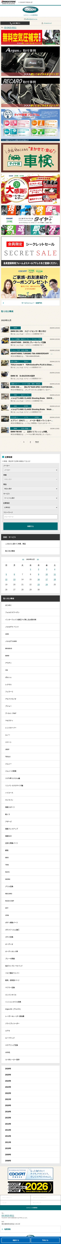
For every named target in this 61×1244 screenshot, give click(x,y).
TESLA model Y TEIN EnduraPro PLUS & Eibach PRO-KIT (36, 365)
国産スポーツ (10, 807)
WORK (7, 879)
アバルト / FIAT (10, 713)
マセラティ (9, 720)
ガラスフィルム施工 (12, 930)
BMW (7, 656)
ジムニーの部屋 (10, 771)
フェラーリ (9, 692)
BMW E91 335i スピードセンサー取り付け (28, 331)
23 (39, 584)
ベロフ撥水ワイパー (12, 973)
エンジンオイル (10, 995)
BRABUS (8, 648)
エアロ (7, 1031)
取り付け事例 (10, 551)
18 (55, 579)
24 (47, 584)
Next (37, 442)
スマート (8, 742)
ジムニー (8, 764)
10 (47, 574)
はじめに (8, 605)
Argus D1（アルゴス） (13, 1009)
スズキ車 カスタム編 (12, 778)
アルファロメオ (10, 699)
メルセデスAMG (11, 641)
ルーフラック (10, 1038)
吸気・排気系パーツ (12, 980)
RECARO (8, 894)
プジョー (8, 706)
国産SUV (8, 836)
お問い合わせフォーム (30, 19)
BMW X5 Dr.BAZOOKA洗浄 (23, 376)
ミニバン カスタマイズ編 (14, 785)
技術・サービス (9, 537)
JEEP (7, 749)
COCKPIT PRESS (26, 2)
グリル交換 (9, 886)
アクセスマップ (46, 23)
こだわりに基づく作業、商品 (15, 544)
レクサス (8, 684)
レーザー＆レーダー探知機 (14, 1016)
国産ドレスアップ (11, 829)
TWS (7, 865)
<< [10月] (23, 559)
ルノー (7, 735)
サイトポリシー (7, 1197)
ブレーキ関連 (10, 959)
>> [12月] (38, 559)
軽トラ (7, 814)
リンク (4, 1203)
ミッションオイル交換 (13, 1002)
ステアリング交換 (11, 1045)
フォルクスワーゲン (12, 612)
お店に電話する (15, 23)
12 (6, 579)
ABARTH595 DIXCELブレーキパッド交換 (28, 342)
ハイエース (9, 793)
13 (14, 579)
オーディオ (9, 944)
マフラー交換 (10, 987)
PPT (6, 908)
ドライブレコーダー (12, 1023)
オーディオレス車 (11, 951)
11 (55, 574)
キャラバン (9, 800)
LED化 (7, 1052)
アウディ (8, 663)
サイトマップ (37, 1203)
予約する (45, 1240)
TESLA (7, 757)
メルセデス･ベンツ (12, 627)
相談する (16, 1240)
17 (47, 579)
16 (39, 579)
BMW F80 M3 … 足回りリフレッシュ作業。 (30, 432)
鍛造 (6, 850)
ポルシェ (8, 677)
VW (6, 670)
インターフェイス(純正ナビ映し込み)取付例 (20, 619)
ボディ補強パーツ (11, 922)
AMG (7, 634)
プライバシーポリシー (39, 1197)
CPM (7, 915)
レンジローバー (10, 728)
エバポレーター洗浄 (12, 1059)
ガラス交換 (9, 937)
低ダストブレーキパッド (14, 966)
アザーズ (8, 821)
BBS (7, 857)
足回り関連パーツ (11, 843)
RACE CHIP (9, 901)
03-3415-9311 (10, 28)
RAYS (7, 872)
